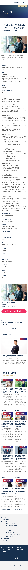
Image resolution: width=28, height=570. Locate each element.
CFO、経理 (8, 530)
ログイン (5, 540)
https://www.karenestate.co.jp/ (10, 319)
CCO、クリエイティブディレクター (14, 528)
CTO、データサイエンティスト (13, 534)
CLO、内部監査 (9, 536)
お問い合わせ (20, 549)
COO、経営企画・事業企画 (12, 526)
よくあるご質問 (6, 549)
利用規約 (5, 552)
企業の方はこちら (23, 6)
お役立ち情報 (6, 519)
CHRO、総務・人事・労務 (12, 532)
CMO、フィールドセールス (12, 523)
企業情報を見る (13, 328)
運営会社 (19, 547)
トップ (4, 517)
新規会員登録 (6, 538)
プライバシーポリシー (8, 547)
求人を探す (5, 521)
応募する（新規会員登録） (14, 311)
